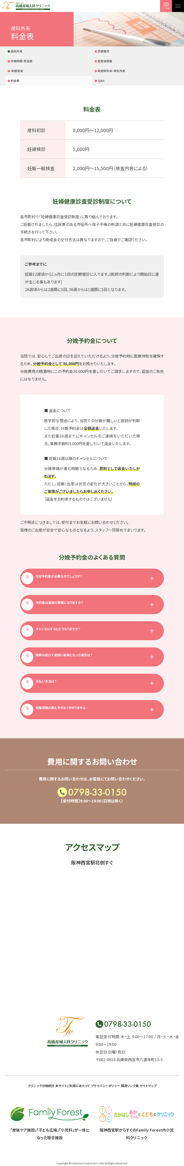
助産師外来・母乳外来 (21, 65)
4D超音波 (157, 51)
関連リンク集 (153, 1059)
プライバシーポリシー (119, 1059)
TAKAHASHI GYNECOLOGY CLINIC (88, 1144)
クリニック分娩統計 (35, 1059)
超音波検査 (123, 51)
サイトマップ (92, 1068)
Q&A (84, 61)
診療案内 (52, 51)
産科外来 (17, 51)
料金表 (51, 61)
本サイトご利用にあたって (77, 1059)
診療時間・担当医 (92, 51)
